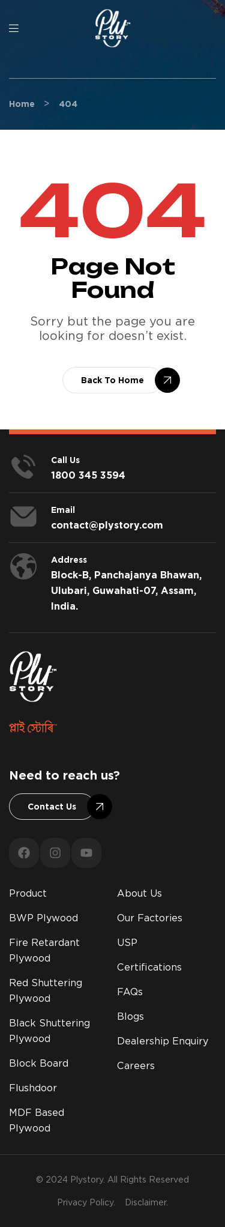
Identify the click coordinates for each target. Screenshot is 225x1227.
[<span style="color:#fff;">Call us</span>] (23, 466)
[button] (112, 380)
